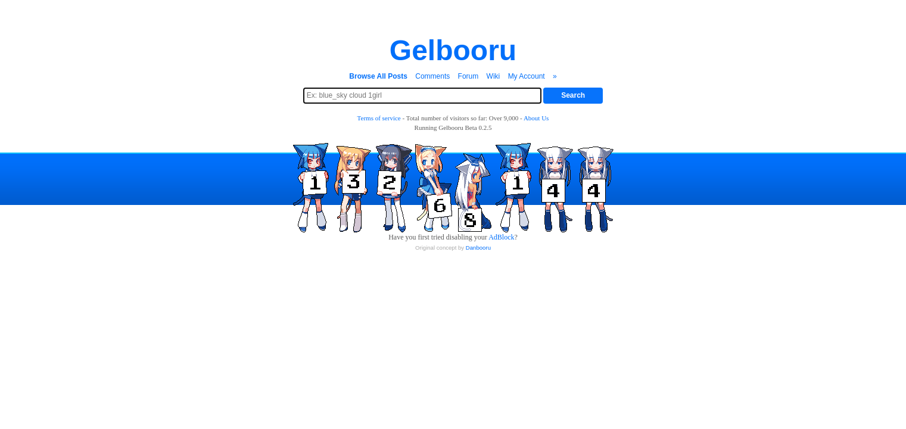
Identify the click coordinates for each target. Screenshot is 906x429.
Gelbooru (453, 50)
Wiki (493, 76)
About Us (536, 118)
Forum (468, 76)
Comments (432, 76)
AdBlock (501, 237)
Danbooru (478, 247)
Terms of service (379, 118)
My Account (526, 76)
